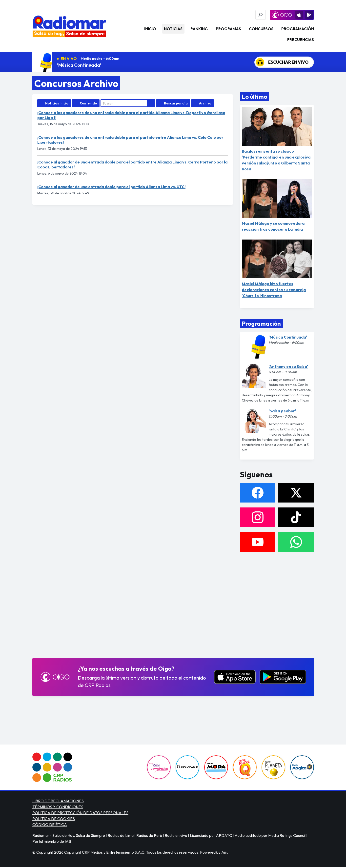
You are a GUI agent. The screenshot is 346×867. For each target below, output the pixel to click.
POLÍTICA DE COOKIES (53, 818)
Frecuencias (300, 39)
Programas (228, 28)
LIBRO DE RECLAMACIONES (58, 800)
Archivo (205, 103)
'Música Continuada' (79, 65)
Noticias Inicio (56, 103)
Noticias (173, 28)
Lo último (254, 96)
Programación (297, 28)
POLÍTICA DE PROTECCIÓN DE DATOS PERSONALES (80, 812)
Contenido (88, 103)
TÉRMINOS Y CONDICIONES (57, 806)
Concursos (261, 28)
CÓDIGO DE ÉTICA (49, 824)
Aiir (224, 852)
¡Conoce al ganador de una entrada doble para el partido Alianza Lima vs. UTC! (111, 186)
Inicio (150, 28)
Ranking (199, 28)
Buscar (151, 103)
